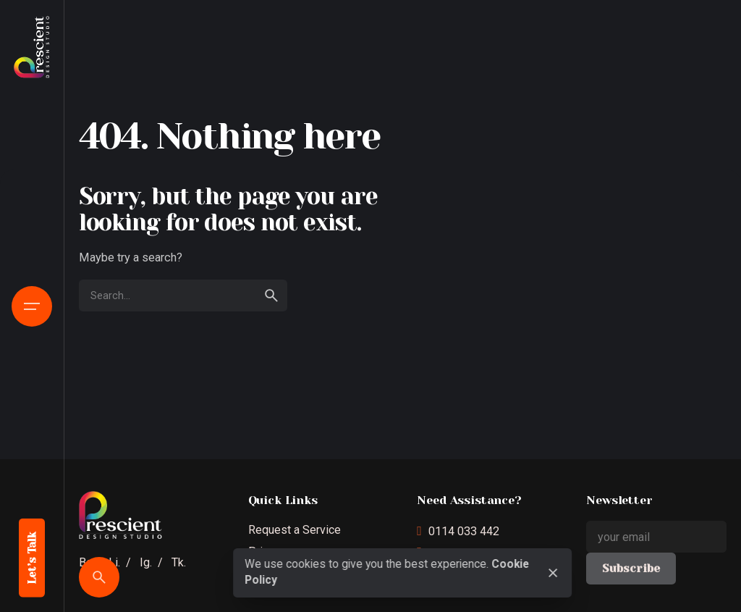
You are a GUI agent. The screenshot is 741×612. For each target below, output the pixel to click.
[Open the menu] (32, 306)
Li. (114, 562)
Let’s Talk (32, 558)
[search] (271, 295)
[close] (553, 572)
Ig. (146, 562)
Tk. (179, 562)
